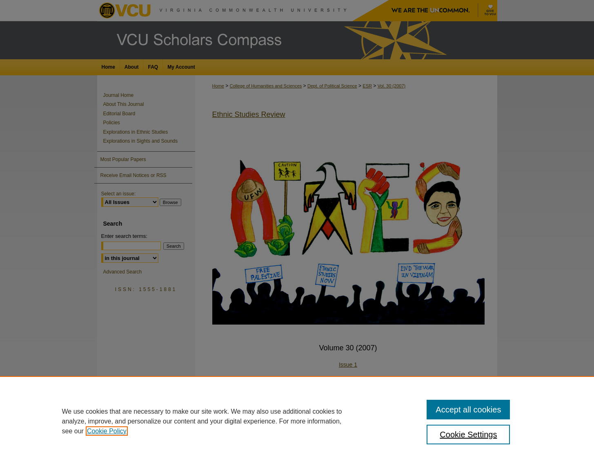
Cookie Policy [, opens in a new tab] (107, 431)
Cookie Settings (468, 434)
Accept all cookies (468, 409)
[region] (297, 421)
